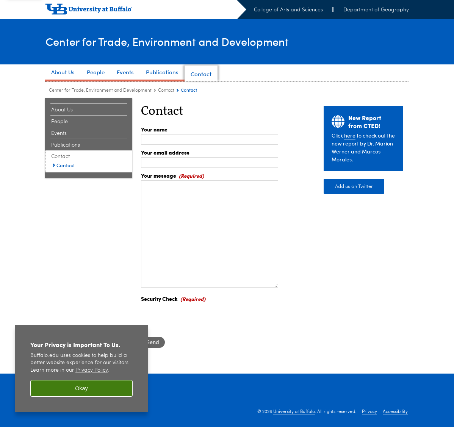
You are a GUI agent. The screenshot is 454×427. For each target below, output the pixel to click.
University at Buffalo (294, 412)
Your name (154, 129)
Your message (158, 175)
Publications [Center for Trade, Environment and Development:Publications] (65, 145)
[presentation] (198, 318)
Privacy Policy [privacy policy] (91, 370)
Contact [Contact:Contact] (65, 165)
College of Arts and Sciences (288, 10)
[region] (81, 368)
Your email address (165, 152)
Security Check (159, 298)
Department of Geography (376, 10)
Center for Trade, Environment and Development (170, 41)
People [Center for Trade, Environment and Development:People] (59, 121)
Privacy (369, 412)
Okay (81, 388)
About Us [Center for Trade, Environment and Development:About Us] (62, 110)
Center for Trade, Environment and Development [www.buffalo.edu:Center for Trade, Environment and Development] (100, 90)
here (349, 135)
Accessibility (395, 412)
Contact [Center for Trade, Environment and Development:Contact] (166, 90)
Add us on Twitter (354, 186)
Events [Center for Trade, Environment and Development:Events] (59, 133)
